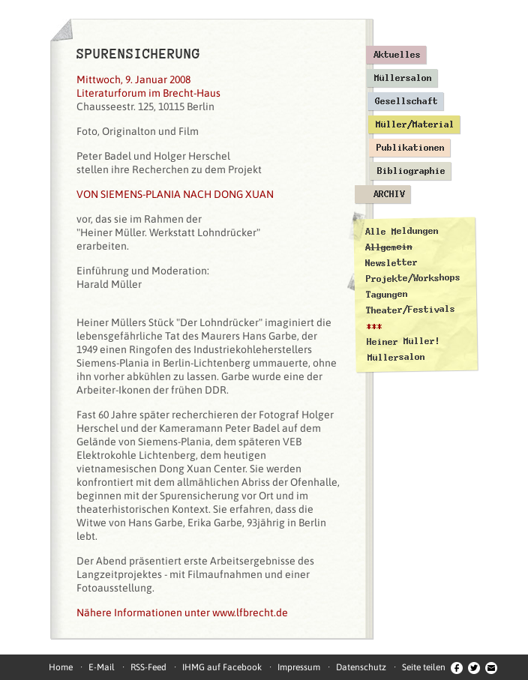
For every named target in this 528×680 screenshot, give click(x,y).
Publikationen (410, 147)
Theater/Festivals (410, 310)
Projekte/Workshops (413, 278)
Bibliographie (411, 171)
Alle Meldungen (401, 231)
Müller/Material (415, 124)
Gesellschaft (406, 101)
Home (61, 667)
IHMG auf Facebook (222, 667)
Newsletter (391, 262)
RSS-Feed (148, 667)
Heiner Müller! (403, 341)
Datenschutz (361, 667)
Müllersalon (403, 78)
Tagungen (387, 294)
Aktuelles (397, 54)
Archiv (389, 194)
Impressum (299, 667)
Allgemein (388, 247)
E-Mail (101, 667)
